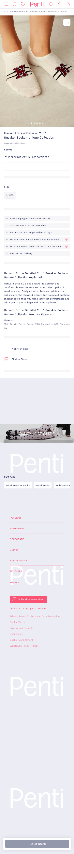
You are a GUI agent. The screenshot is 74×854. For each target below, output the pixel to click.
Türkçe (14, 582)
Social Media (18, 560)
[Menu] (6, 4)
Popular (15, 517)
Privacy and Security (21, 628)
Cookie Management (21, 640)
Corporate (17, 539)
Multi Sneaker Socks (18, 485)
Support (15, 550)
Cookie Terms (17, 622)
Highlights (17, 528)
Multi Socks (43, 485)
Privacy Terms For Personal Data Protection (35, 616)
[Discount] (23, 4)
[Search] (14, 4)
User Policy (16, 634)
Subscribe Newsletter (30, 599)
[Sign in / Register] (59, 4)
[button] (31, 123)
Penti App (16, 571)
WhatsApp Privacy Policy (24, 645)
